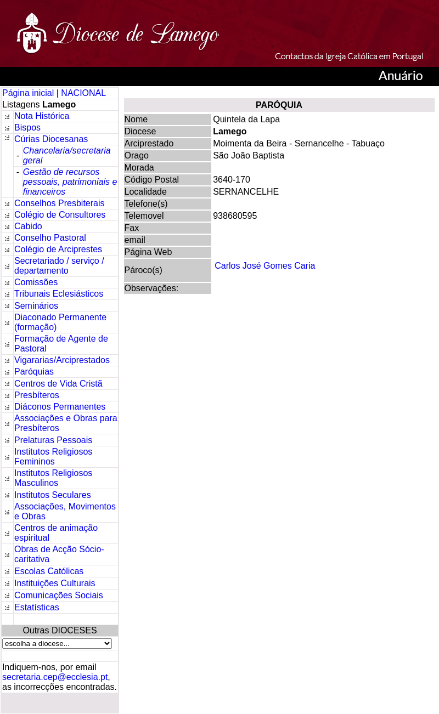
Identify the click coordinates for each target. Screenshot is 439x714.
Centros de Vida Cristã (58, 383)
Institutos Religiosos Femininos (53, 456)
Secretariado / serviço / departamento (59, 265)
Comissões (36, 282)
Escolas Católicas (48, 571)
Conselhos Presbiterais (59, 203)
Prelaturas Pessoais (53, 440)
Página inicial (29, 93)
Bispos (27, 127)
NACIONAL (83, 93)
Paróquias (34, 371)
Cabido (28, 226)
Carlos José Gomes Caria (265, 265)
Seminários (36, 305)
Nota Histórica (41, 116)
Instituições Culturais (54, 583)
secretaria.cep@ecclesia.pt (55, 677)
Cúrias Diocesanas (51, 139)
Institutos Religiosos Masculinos (53, 478)
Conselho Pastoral (50, 237)
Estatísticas (36, 607)
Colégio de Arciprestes (58, 249)
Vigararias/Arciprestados (62, 360)
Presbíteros (36, 395)
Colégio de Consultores (59, 214)
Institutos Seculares (52, 495)
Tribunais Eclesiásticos (58, 293)
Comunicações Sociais (58, 595)
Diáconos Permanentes (59, 406)
